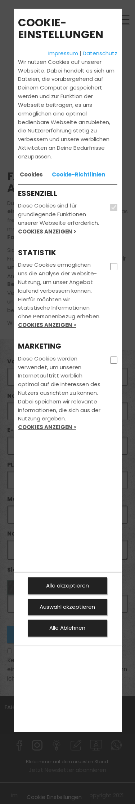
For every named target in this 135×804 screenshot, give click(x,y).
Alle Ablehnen (67, 628)
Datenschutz (100, 53)
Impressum (63, 53)
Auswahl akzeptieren (67, 607)
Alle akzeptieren (67, 585)
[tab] (31, 174)
